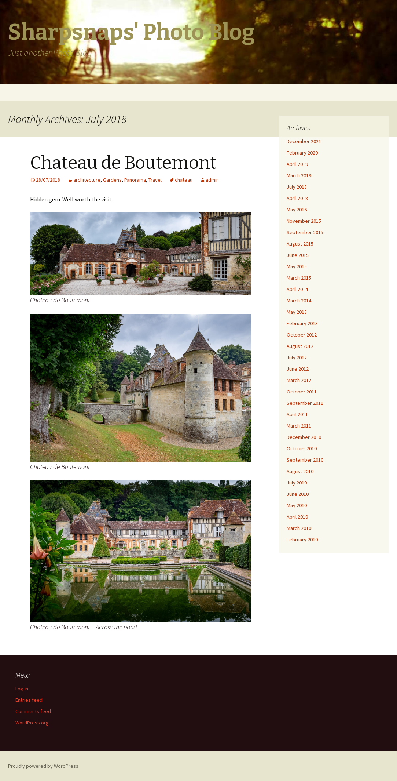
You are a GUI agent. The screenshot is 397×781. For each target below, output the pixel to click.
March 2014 (299, 300)
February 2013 (302, 323)
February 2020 (302, 152)
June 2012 (298, 369)
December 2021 (304, 141)
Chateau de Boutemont (123, 163)
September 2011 (305, 403)
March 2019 (299, 175)
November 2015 (304, 221)
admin (212, 180)
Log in (21, 688)
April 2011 (297, 414)
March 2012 (299, 380)
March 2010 (299, 528)
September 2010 (305, 460)
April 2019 (297, 164)
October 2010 (302, 448)
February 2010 (302, 539)
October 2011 (302, 391)
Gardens (112, 180)
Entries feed (29, 700)
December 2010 (304, 437)
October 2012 (302, 334)
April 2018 (297, 198)
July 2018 (297, 187)
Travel (155, 180)
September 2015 (305, 232)
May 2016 (297, 209)
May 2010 (297, 505)
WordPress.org (32, 722)
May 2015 (297, 266)
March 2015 (299, 278)
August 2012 (300, 346)
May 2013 (297, 312)
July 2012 (297, 357)
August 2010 (300, 471)
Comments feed (33, 711)
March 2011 (299, 425)
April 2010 (297, 516)
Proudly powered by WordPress (43, 766)
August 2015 (300, 243)
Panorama (135, 180)
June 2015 (298, 255)
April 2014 (297, 289)
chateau (183, 180)
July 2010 (297, 482)
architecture (86, 180)
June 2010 (298, 494)
